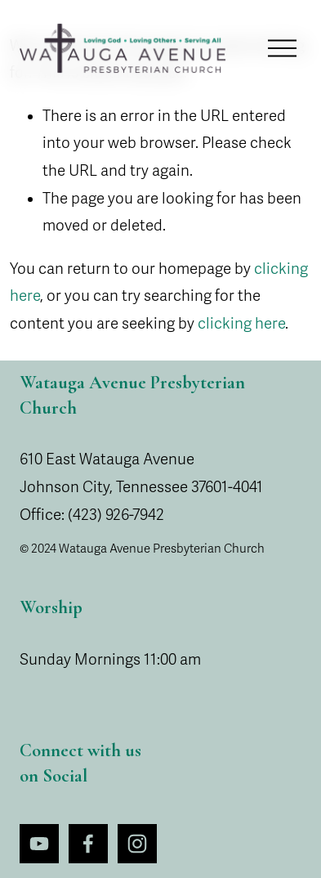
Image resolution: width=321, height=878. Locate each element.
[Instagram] (137, 843)
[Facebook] (88, 843)
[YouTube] (39, 843)
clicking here (241, 324)
